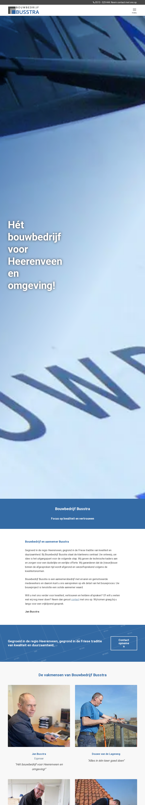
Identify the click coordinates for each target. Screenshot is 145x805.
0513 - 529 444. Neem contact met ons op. (115, 2)
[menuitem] (134, 9)
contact (75, 599)
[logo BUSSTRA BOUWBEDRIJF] (23, 10)
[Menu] (134, 9)
